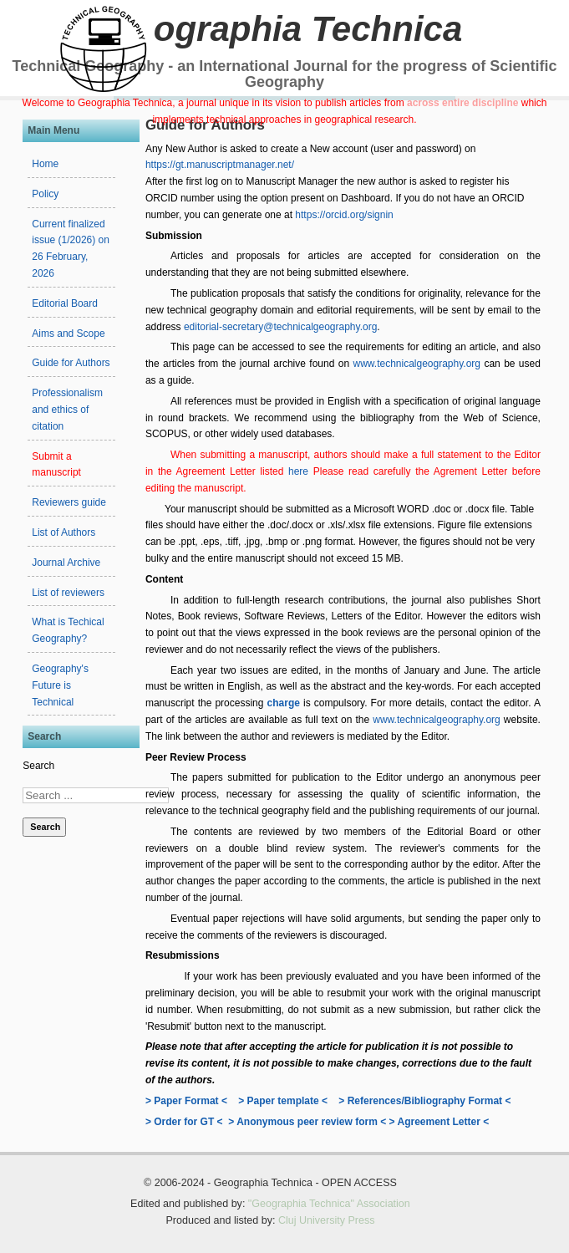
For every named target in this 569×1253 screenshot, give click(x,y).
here (300, 471)
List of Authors (63, 532)
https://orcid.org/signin (344, 215)
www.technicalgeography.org (416, 363)
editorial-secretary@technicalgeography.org (280, 327)
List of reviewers (68, 592)
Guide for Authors (70, 363)
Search (38, 766)
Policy (45, 194)
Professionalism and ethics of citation (67, 409)
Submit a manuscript (56, 465)
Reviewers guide (69, 502)
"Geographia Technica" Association (329, 1204)
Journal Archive (66, 562)
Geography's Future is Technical (60, 685)
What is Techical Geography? (68, 630)
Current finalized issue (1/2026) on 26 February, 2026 (70, 248)
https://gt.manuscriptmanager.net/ (219, 165)
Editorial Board (65, 303)
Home (45, 164)
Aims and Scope (68, 333)
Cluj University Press (326, 1220)
